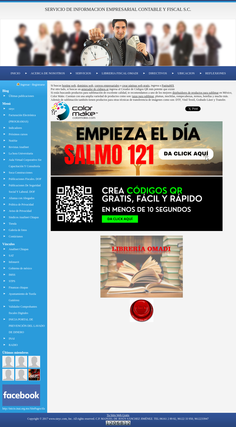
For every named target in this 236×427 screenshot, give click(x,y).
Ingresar (25, 84)
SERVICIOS (83, 73)
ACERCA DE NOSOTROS (48, 73)
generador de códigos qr (95, 89)
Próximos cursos (18, 134)
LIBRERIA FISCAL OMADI (120, 73)
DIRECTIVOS (158, 73)
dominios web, (85, 85)
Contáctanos (16, 236)
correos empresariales (107, 85)
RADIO (13, 345)
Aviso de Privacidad (20, 211)
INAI (12, 338)
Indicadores (15, 128)
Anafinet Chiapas (19, 249)
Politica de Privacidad (21, 204)
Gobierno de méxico (20, 268)
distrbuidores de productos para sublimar (196, 92)
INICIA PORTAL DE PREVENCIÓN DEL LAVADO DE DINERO (27, 326)
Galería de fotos (18, 230)
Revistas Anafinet (19, 147)
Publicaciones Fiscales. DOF (25, 179)
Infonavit (14, 262)
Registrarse (38, 84)
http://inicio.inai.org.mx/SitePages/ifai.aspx (26, 406)
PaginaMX (168, 85)
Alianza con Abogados (21, 198)
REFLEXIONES (215, 73)
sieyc (12, 108)
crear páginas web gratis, (136, 85)
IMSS (12, 274)
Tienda (13, 223)
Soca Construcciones (20, 172)
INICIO (15, 73)
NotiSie (13, 140)
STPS (12, 281)
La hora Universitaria (21, 153)
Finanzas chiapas (18, 287)
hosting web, (69, 85)
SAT (11, 255)
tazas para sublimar (143, 96)
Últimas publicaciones (21, 96)
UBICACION (185, 73)
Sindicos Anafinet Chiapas (24, 217)
